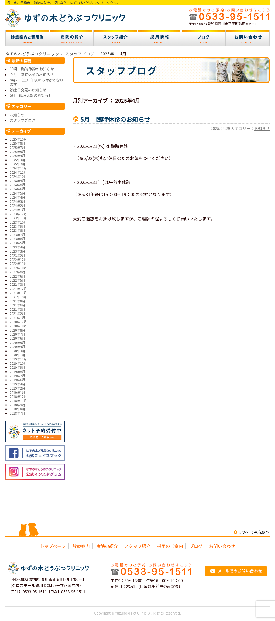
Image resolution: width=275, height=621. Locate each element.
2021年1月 (17, 317)
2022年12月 (18, 259)
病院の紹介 (71, 38)
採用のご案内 (170, 546)
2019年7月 (17, 375)
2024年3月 (17, 201)
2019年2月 (17, 388)
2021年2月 (17, 313)
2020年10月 (18, 325)
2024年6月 (17, 188)
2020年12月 (18, 321)
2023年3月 (17, 251)
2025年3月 (17, 160)
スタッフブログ (22, 120)
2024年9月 (17, 180)
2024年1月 (17, 209)
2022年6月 (17, 276)
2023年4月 (17, 247)
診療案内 (27, 38)
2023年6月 (17, 238)
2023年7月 (17, 234)
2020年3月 (17, 351)
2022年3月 (17, 284)
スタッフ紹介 (116, 38)
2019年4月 (17, 384)
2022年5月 (17, 280)
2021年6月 (17, 305)
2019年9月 (17, 367)
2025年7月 (17, 147)
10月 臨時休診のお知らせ (32, 68)
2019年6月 (17, 379)
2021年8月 (17, 301)
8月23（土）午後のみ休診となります (36, 82)
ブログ (203, 38)
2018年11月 (18, 400)
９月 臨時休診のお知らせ (32, 74)
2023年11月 (18, 218)
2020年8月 (17, 330)
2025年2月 (17, 164)
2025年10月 (18, 139)
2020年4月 (17, 346)
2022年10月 (18, 267)
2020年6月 (17, 338)
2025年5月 (17, 151)
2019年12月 (18, 359)
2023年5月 (17, 242)
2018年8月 (17, 409)
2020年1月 (17, 355)
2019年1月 (17, 392)
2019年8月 (17, 371)
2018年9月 (17, 404)
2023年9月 (17, 226)
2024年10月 (18, 176)
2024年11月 (18, 172)
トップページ (53, 546)
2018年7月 (17, 413)
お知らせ (262, 128)
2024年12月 (18, 168)
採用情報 (159, 38)
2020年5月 (17, 342)
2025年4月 (17, 155)
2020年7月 (17, 334)
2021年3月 (17, 309)
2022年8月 (17, 271)
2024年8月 (17, 184)
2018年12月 (18, 396)
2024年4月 (17, 197)
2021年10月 (18, 297)
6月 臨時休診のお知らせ (31, 95)
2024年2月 (17, 205)
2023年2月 (17, 255)
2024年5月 (17, 193)
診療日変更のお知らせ (28, 90)
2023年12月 (18, 213)
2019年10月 (18, 363)
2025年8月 (17, 143)
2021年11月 (18, 292)
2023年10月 (18, 222)
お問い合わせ (248, 38)
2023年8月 (17, 230)
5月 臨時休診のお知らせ (115, 119)
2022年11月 (18, 263)
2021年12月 (18, 288)
